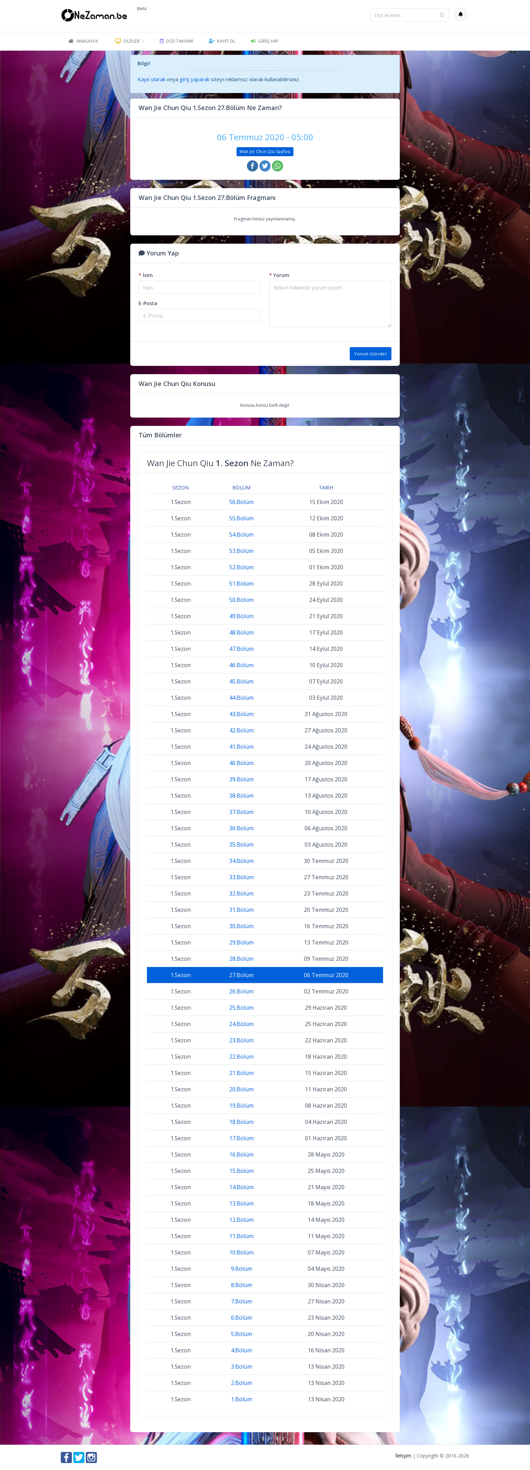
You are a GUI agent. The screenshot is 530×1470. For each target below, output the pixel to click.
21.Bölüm (241, 1073)
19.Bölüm (241, 1105)
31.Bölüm (241, 910)
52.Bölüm (241, 567)
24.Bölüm (241, 1024)
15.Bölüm (241, 1171)
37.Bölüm (241, 812)
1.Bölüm (241, 1399)
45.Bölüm (241, 681)
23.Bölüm (241, 1040)
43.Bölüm (241, 714)
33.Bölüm (241, 877)
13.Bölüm (241, 1203)
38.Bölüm (241, 795)
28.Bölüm (241, 959)
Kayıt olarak (151, 79)
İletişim (403, 1455)
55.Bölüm (241, 518)
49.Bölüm (241, 616)
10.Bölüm (241, 1252)
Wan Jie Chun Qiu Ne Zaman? (220, 463)
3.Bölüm (241, 1366)
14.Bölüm (241, 1187)
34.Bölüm (241, 861)
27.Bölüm (241, 975)
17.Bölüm (241, 1138)
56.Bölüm (241, 502)
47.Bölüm (241, 649)
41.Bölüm (241, 746)
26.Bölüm (241, 991)
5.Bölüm (241, 1334)
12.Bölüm (241, 1220)
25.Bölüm (241, 1007)
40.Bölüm (241, 763)
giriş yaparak (194, 79)
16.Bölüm (241, 1154)
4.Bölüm (241, 1350)
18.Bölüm (241, 1122)
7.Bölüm (241, 1301)
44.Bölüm (241, 698)
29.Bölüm (241, 942)
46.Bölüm (241, 665)
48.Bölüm (241, 632)
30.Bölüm (241, 926)
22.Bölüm (241, 1056)
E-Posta (148, 303)
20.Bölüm (241, 1089)
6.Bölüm (241, 1317)
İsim (146, 275)
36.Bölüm (241, 828)
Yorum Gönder (370, 354)
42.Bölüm (241, 730)
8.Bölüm (241, 1285)
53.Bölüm (241, 551)
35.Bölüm (241, 844)
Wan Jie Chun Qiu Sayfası (265, 151)
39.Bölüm (241, 779)
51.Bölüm (241, 583)
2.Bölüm (241, 1383)
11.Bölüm (241, 1236)
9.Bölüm (241, 1268)
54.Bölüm (241, 534)
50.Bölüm (241, 600)
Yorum (279, 275)
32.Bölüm (241, 893)
